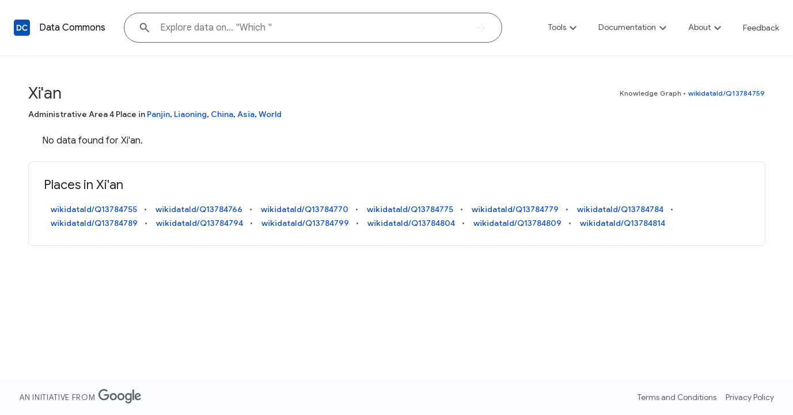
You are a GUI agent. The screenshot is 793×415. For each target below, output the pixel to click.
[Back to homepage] (22, 28)
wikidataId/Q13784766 (198, 209)
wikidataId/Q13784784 (620, 209)
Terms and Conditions (677, 397)
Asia (246, 114)
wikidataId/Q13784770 (304, 209)
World (270, 114)
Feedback (761, 27)
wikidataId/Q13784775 (410, 209)
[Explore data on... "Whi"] (313, 27)
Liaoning (190, 114)
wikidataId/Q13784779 (515, 209)
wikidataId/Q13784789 (94, 223)
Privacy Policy (750, 397)
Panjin (158, 114)
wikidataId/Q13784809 (517, 223)
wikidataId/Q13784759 (726, 93)
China (222, 114)
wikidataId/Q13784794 (199, 223)
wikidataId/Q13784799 (305, 223)
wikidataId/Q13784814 (622, 223)
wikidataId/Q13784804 (411, 223)
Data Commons (72, 27)
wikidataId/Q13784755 (94, 209)
